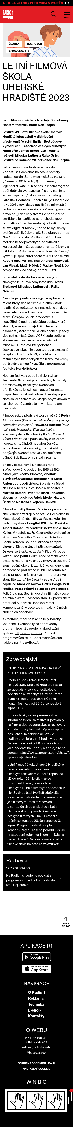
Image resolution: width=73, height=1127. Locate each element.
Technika (36, 1004)
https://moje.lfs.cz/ (28, 633)
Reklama (36, 998)
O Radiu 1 (36, 992)
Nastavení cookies (36, 1068)
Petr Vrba (39, 3)
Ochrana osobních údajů (36, 1063)
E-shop (34, 1010)
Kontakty (36, 1016)
